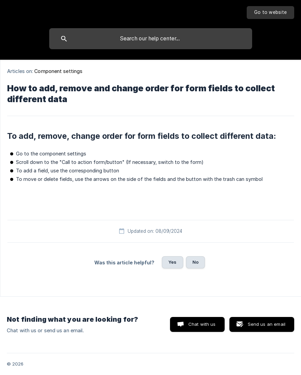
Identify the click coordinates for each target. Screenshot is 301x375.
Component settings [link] (58, 71)
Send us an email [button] (266, 324)
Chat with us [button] (202, 324)
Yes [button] (172, 262)
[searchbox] (150, 38)
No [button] (195, 262)
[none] (270, 12)
